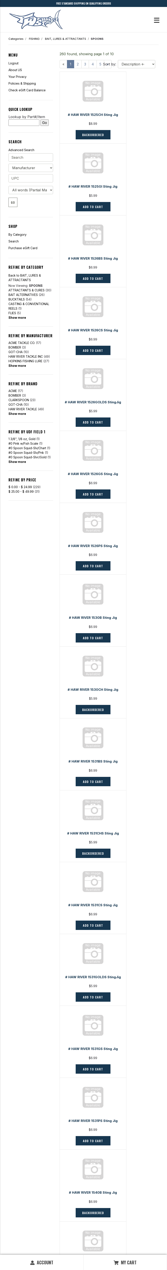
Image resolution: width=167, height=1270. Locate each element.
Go (13, 202)
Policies (92, 1212)
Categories (15, 38)
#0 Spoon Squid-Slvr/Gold (27, 457)
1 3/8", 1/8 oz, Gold (21, 439)
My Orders (15, 1212)
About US (15, 70)
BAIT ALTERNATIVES (23, 295)
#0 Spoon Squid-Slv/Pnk (26, 452)
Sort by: (109, 64)
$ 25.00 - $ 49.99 (21, 491)
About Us (93, 1202)
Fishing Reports (97, 1196)
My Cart (125, 1262)
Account (41, 1262)
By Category (17, 234)
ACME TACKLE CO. (21, 343)
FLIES (12, 313)
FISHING (34, 38)
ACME (12, 391)
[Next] (108, 1163)
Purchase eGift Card (22, 248)
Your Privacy (17, 76)
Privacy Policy (58, 1245)
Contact (13, 1202)
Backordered (84, 140)
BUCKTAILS (16, 299)
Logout (13, 63)
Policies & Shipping (22, 83)
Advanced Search (21, 150)
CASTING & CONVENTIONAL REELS (28, 306)
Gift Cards (14, 1196)
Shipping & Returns (20, 1217)
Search (13, 241)
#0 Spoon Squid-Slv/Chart (27, 448)
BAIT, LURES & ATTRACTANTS (65, 38)
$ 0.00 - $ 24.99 (20, 487)
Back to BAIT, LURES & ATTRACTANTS (24, 278)
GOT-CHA (15, 352)
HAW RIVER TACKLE (22, 409)
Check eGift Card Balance (27, 90)
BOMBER (14, 347)
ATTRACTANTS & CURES (26, 290)
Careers (92, 1217)
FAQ (11, 1207)
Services (92, 1207)
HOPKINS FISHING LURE (25, 361)
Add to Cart (134, 140)
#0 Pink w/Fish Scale (23, 443)
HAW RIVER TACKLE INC (25, 356)
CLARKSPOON (18, 400)
